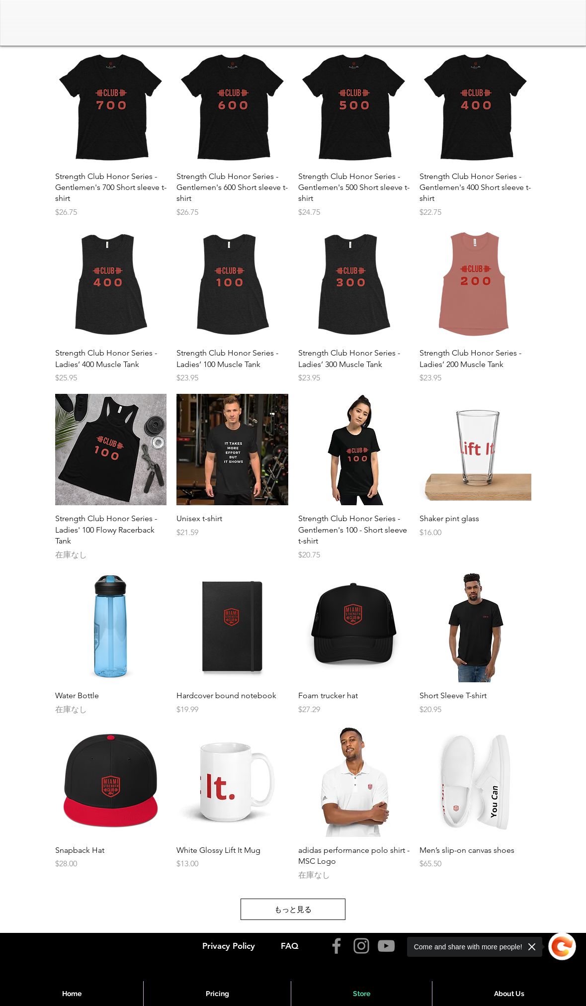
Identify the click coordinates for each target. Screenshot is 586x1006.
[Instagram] (361, 945)
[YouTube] (386, 945)
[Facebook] (336, 945)
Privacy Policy (228, 946)
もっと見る (293, 909)
